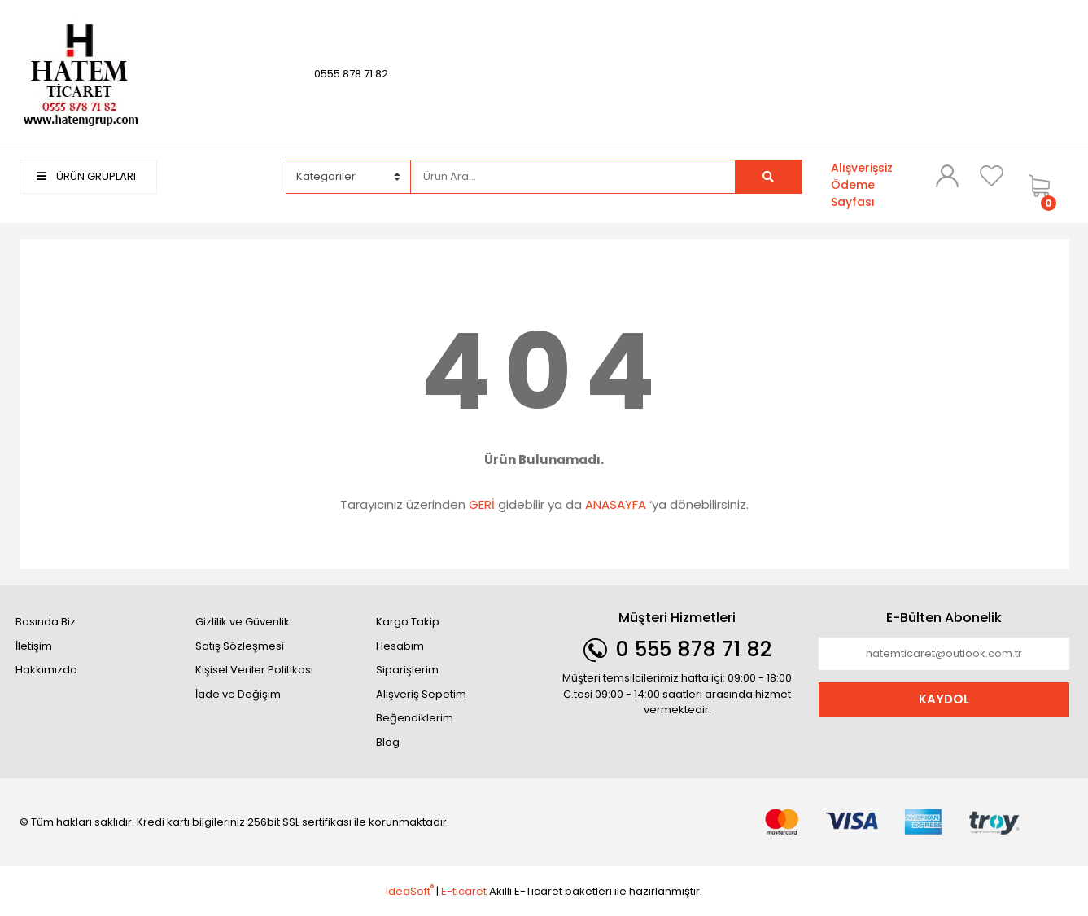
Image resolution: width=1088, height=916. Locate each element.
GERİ (482, 504)
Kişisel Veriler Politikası (254, 669)
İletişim (33, 646)
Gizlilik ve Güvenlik (242, 621)
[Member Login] (947, 176)
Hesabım (400, 646)
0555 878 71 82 (351, 73)
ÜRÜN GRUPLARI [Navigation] (86, 176)
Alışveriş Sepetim (421, 694)
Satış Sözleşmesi (239, 646)
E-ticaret (464, 891)
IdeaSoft (410, 891)
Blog (388, 742)
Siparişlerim (407, 669)
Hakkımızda (46, 669)
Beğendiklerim (414, 717)
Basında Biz (45, 621)
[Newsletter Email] (944, 654)
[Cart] (1044, 185)
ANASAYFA (615, 504)
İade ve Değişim (238, 694)
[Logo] (81, 73)
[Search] (573, 176)
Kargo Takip (407, 621)
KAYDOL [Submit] (944, 699)
